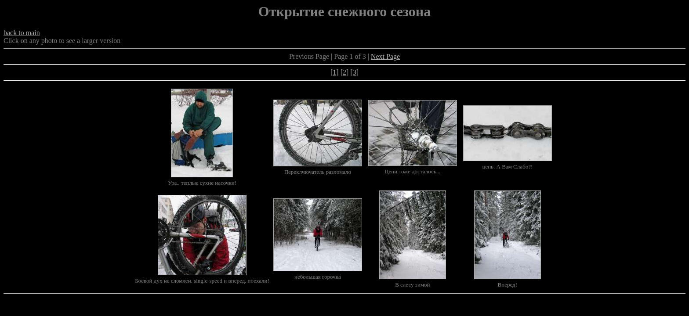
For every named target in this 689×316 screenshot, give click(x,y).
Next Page (385, 56)
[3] (354, 72)
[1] (334, 72)
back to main (22, 32)
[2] (345, 72)
